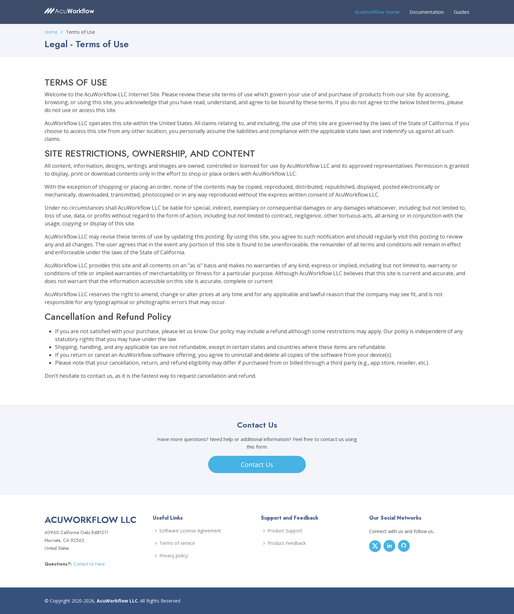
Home (51, 32)
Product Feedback (286, 543)
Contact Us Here (88, 564)
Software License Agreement (190, 530)
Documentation (426, 12)
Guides (461, 12)
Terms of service (177, 543)
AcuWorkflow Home (377, 12)
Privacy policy (173, 555)
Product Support (284, 530)
